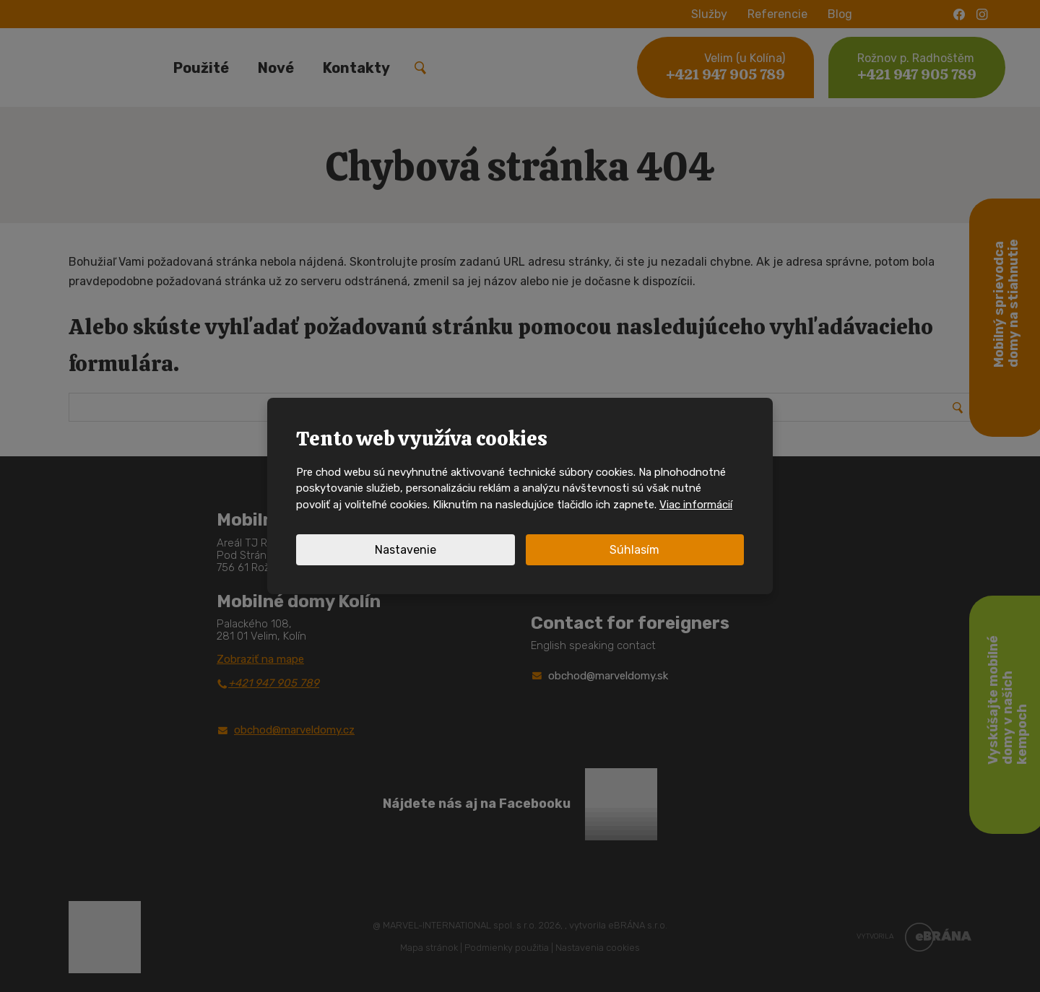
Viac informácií (695, 504)
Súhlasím (634, 550)
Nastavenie (405, 550)
